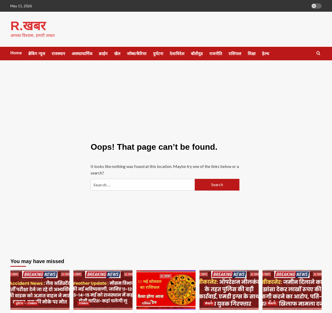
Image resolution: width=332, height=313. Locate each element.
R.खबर (27, 25)
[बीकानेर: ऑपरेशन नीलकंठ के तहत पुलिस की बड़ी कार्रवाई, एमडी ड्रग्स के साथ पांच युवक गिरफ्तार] (229, 289)
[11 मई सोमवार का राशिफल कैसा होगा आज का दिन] (166, 289)
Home (16, 52)
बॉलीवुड (197, 53)
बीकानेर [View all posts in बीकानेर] (209, 303)
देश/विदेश (177, 53)
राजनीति (215, 53)
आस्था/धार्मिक (82, 53)
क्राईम (103, 53)
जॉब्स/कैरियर (136, 53)
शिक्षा (251, 53)
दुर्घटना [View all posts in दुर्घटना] (19, 303)
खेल (117, 53)
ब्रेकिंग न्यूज (36, 53)
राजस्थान (58, 53)
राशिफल (235, 53)
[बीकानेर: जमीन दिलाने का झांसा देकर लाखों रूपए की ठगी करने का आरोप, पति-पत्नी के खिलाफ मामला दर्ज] (292, 289)
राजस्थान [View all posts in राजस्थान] (32, 303)
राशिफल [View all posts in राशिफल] (146, 303)
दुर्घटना (158, 53)
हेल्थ (265, 53)
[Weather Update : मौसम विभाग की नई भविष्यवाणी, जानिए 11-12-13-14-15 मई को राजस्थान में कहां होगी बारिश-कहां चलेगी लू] (103, 289)
